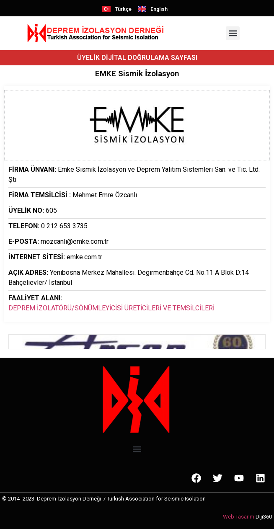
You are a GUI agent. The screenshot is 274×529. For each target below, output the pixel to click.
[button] (233, 33)
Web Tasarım (238, 517)
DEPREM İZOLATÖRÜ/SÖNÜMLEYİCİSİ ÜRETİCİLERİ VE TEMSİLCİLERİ (111, 308)
